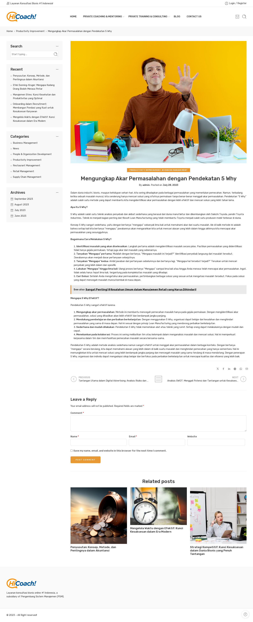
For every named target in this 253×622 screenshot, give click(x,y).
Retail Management (23, 171)
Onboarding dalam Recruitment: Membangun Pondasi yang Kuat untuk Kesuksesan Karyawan (33, 108)
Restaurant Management (26, 165)
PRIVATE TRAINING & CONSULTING (147, 16)
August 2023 (22, 204)
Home (9, 31)
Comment (77, 412)
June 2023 (20, 215)
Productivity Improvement (30, 31)
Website (192, 436)
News (16, 148)
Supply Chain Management (27, 176)
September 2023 (24, 198)
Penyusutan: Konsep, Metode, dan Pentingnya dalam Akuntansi (93, 548)
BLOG (177, 16)
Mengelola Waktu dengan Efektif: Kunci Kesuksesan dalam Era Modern (156, 530)
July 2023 (20, 210)
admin (146, 185)
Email (133, 436)
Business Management (175, 170)
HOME (73, 16)
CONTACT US (194, 16)
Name (75, 436)
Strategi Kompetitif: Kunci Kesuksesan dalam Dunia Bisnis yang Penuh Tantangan (216, 550)
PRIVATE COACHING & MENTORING (102, 16)
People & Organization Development (32, 154)
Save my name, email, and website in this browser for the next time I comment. (120, 450)
